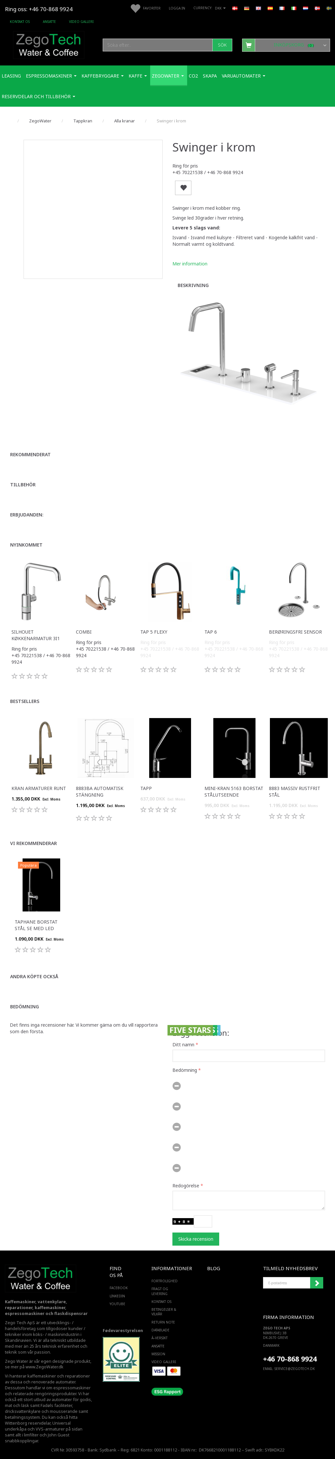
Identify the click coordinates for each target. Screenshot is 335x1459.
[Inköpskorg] (286, 45)
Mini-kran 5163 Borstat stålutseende (233, 791)
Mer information (189, 264)
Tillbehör (23, 484)
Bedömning (24, 1006)
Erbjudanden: (27, 515)
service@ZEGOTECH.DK (294, 1368)
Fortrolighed (164, 1281)
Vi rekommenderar (33, 843)
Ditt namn (183, 1044)
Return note (163, 1322)
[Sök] (222, 45)
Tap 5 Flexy (153, 632)
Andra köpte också (34, 976)
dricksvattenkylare (23, 1411)
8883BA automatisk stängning (99, 791)
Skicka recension (195, 1239)
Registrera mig (316, 1282)
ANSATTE (49, 21)
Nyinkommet (26, 545)
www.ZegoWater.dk (44, 1367)
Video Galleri (81, 21)
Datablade (160, 1330)
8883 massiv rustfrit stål (294, 791)
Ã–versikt (159, 1338)
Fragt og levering (159, 1291)
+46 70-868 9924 (51, 9)
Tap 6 (210, 632)
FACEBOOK (117, 1288)
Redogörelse (185, 1185)
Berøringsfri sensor (295, 632)
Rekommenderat (30, 454)
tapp (146, 788)
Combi (84, 632)
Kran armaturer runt (38, 788)
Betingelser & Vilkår (163, 1311)
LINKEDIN (117, 1296)
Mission (158, 1354)
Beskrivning (193, 285)
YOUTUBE (117, 1304)
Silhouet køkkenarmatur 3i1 (35, 635)
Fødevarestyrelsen (123, 1330)
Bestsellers (24, 701)
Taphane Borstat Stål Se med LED (36, 925)
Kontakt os (20, 21)
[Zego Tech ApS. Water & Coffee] (48, 44)
